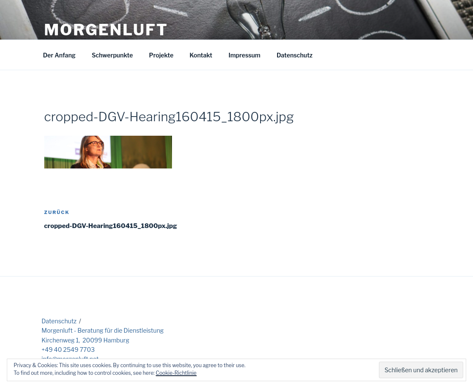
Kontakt (200, 55)
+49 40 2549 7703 (68, 349)
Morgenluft (106, 29)
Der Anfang (59, 55)
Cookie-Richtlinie (176, 373)
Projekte (161, 55)
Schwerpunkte (112, 55)
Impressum (245, 55)
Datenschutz (295, 55)
